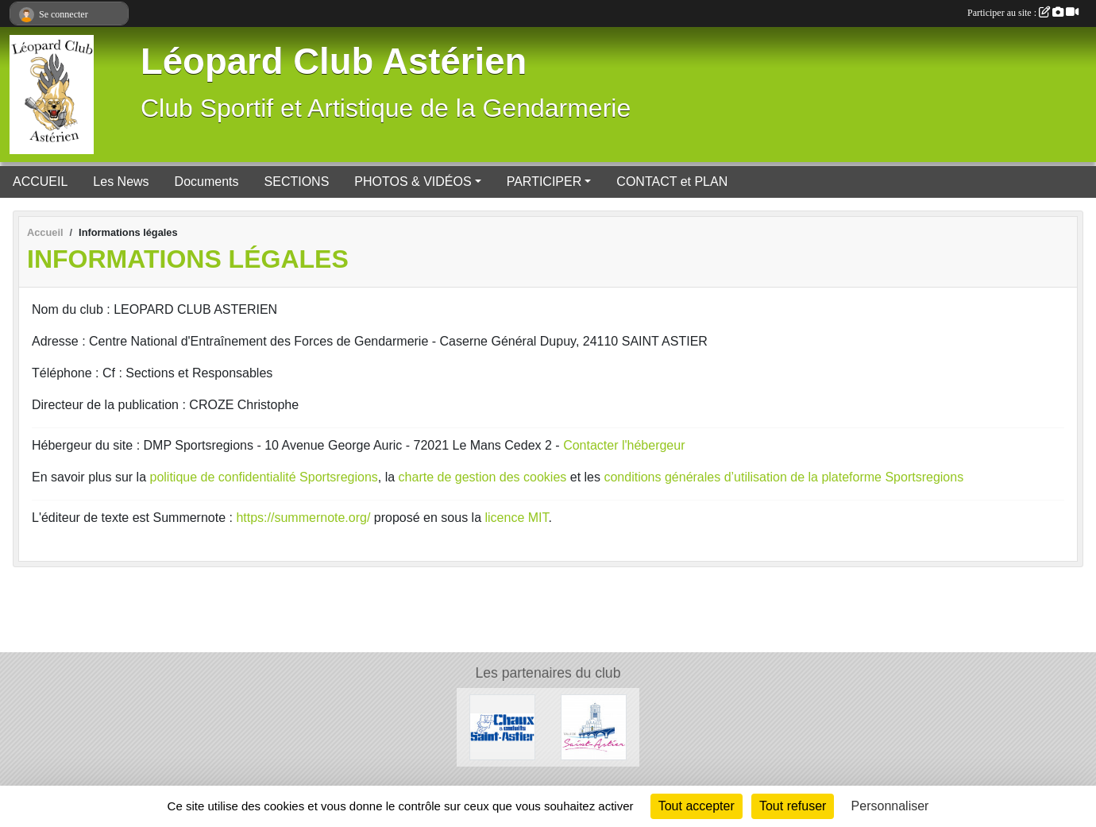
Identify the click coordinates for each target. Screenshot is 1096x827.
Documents (207, 181)
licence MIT (516, 517)
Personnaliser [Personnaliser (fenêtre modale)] (890, 806)
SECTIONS (297, 181)
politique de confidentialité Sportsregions (264, 477)
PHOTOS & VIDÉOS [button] (412, 181)
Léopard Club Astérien (334, 61)
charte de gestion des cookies (483, 477)
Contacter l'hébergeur (624, 445)
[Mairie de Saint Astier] (594, 726)
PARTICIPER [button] (544, 181)
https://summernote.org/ (303, 517)
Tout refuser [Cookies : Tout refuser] (792, 806)
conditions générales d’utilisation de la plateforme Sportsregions (783, 477)
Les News (121, 181)
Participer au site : (1023, 12)
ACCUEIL (40, 181)
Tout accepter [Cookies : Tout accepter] (696, 806)
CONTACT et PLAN (671, 181)
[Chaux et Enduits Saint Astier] (502, 726)
